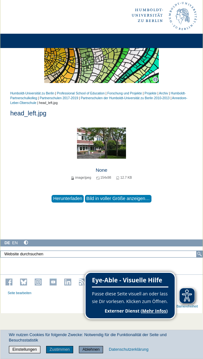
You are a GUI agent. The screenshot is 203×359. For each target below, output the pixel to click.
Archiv (163, 93)
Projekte (150, 93)
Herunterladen (67, 198)
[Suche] (199, 254)
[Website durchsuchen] (101, 254)
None (102, 170)
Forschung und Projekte (124, 93)
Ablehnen (91, 349)
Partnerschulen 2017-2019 (59, 98)
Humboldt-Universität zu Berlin (32, 93)
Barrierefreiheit (187, 306)
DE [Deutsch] (7, 242)
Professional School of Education (81, 93)
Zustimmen (60, 349)
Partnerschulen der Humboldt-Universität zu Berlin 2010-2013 (125, 98)
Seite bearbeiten (20, 293)
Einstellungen (24, 349)
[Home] (23, 41)
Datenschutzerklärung (128, 349)
